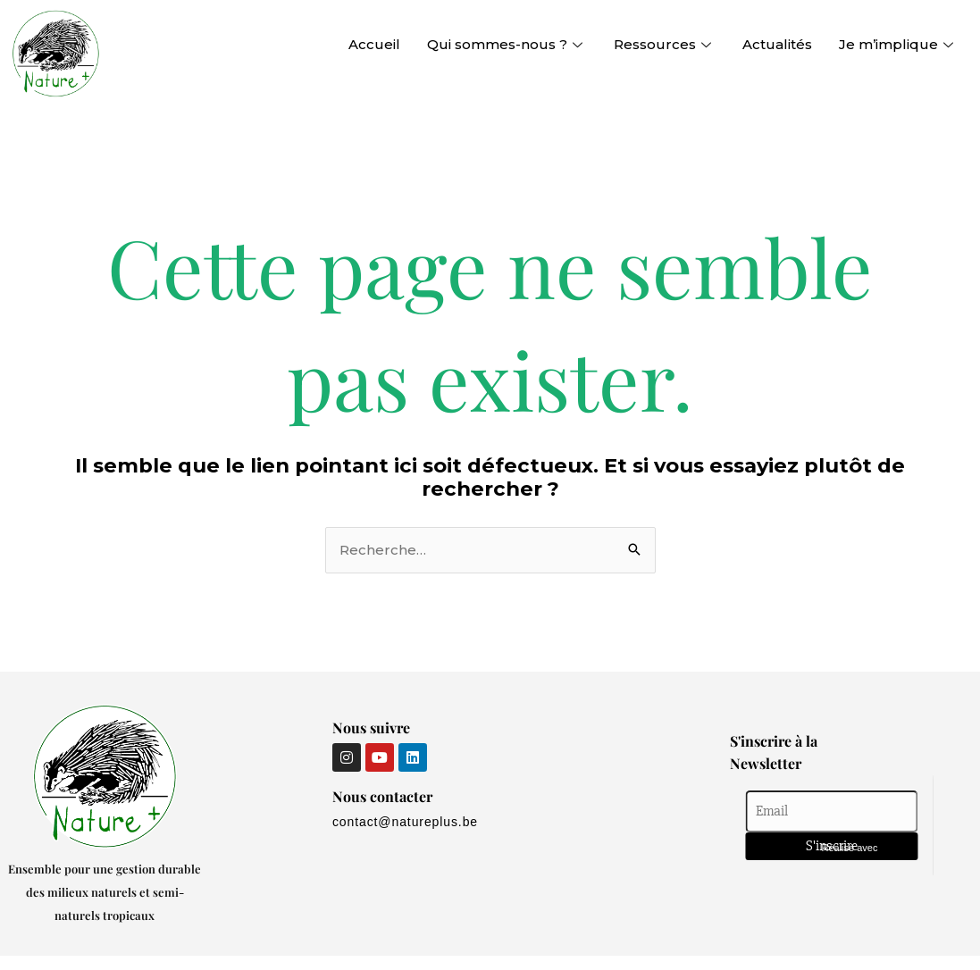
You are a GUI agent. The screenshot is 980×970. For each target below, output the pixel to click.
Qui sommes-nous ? (507, 44)
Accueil (374, 44)
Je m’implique (898, 44)
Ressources (665, 44)
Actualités (777, 44)
